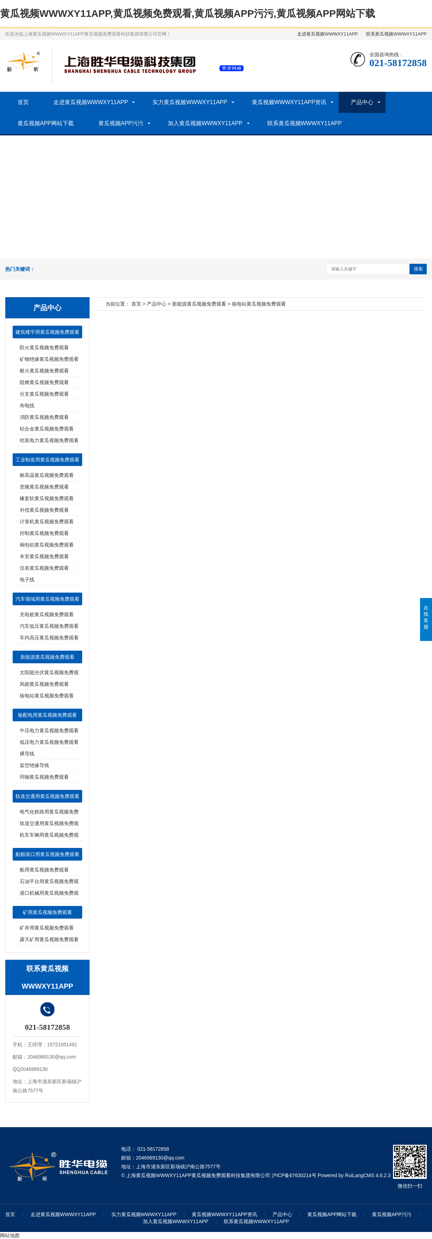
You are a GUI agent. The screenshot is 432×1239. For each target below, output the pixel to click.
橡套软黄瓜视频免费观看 (47, 498)
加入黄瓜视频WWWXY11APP (205, 123)
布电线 (27, 405)
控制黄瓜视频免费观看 (44, 533)
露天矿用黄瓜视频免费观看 (49, 939)
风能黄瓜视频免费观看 (44, 684)
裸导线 (27, 753)
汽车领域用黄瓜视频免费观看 (47, 599)
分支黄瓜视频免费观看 (44, 394)
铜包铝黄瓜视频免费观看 (47, 545)
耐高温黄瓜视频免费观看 (47, 475)
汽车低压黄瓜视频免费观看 (49, 626)
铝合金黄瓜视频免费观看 (47, 429)
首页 (23, 102)
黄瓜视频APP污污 (120, 123)
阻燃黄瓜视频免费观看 (44, 382)
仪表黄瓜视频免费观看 (44, 568)
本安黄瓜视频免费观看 (44, 556)
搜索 (418, 269)
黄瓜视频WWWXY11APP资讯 (289, 102)
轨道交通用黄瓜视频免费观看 (47, 796)
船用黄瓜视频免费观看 (44, 870)
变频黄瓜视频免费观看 (44, 487)
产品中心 (362, 102)
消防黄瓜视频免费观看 (44, 417)
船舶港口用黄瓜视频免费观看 (47, 854)
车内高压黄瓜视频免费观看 (49, 637)
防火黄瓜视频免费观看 (44, 347)
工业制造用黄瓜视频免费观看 (47, 459)
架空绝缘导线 (34, 765)
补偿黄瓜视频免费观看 (44, 510)
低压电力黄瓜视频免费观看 (49, 742)
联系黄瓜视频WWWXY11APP (396, 34)
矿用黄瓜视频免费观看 (47, 912)
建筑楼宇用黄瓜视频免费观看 (47, 332)
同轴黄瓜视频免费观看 (44, 777)
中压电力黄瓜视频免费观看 (49, 730)
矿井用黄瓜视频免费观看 (47, 928)
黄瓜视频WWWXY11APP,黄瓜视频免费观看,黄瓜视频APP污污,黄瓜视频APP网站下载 (187, 13)
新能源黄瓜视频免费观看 (47, 657)
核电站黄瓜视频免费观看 (47, 695)
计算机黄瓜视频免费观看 (47, 521)
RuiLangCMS (359, 1175)
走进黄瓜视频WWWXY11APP (327, 34)
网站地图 (10, 1235)
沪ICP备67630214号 (293, 1175)
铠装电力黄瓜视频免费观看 (49, 440)
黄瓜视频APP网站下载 (46, 123)
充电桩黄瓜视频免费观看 (47, 614)
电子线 (27, 579)
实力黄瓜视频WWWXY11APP (189, 102)
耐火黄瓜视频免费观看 (44, 370)
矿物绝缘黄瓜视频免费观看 (49, 359)
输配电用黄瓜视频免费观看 (47, 715)
